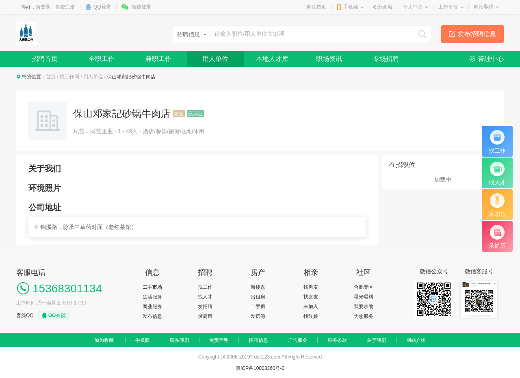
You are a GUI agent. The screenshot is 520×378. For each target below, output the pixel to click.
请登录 (43, 7)
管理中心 (491, 58)
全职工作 (102, 58)
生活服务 (152, 297)
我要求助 (363, 306)
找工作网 (69, 77)
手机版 (142, 340)
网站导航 (483, 7)
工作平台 (448, 7)
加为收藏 (104, 340)
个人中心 (412, 7)
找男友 (310, 287)
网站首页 (316, 7)
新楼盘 (258, 287)
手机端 (350, 7)
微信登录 (141, 7)
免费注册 (65, 7)
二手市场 (152, 287)
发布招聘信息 (476, 33)
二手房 (258, 306)
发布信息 (152, 316)
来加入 (310, 306)
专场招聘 (386, 58)
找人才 (205, 297)
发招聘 (205, 306)
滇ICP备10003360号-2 (260, 368)
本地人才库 (272, 58)
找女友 (310, 297)
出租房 (258, 297)
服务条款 (337, 340)
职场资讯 (329, 58)
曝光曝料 (363, 297)
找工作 (205, 287)
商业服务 (152, 306)
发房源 (258, 316)
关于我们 (376, 340)
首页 (51, 77)
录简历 (205, 316)
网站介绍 (416, 340)
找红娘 (310, 316)
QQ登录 (102, 7)
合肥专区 (363, 287)
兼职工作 (158, 58)
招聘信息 (258, 340)
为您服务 (363, 316)
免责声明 (219, 340)
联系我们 (179, 340)
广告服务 (298, 340)
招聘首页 (45, 58)
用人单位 (215, 58)
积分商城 (382, 7)
